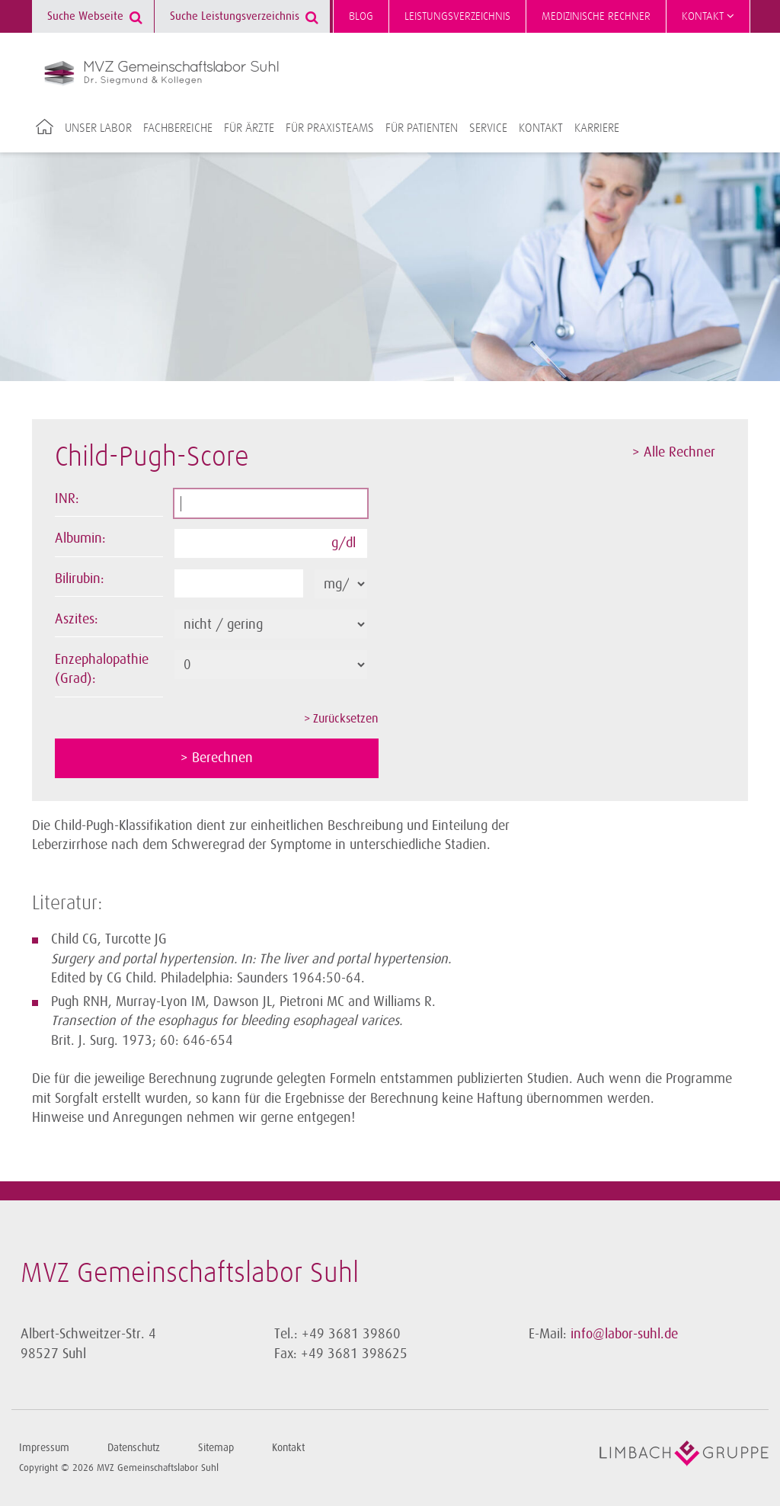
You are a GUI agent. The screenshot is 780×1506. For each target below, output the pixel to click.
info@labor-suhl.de (624, 1333)
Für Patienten (421, 128)
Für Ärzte (249, 128)
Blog (361, 16)
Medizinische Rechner (596, 16)
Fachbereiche (178, 128)
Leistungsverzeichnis (457, 16)
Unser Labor (98, 128)
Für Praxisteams (330, 128)
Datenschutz (133, 1447)
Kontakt (708, 16)
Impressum (44, 1447)
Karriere (596, 128)
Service (488, 128)
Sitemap (216, 1447)
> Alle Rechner (673, 452)
